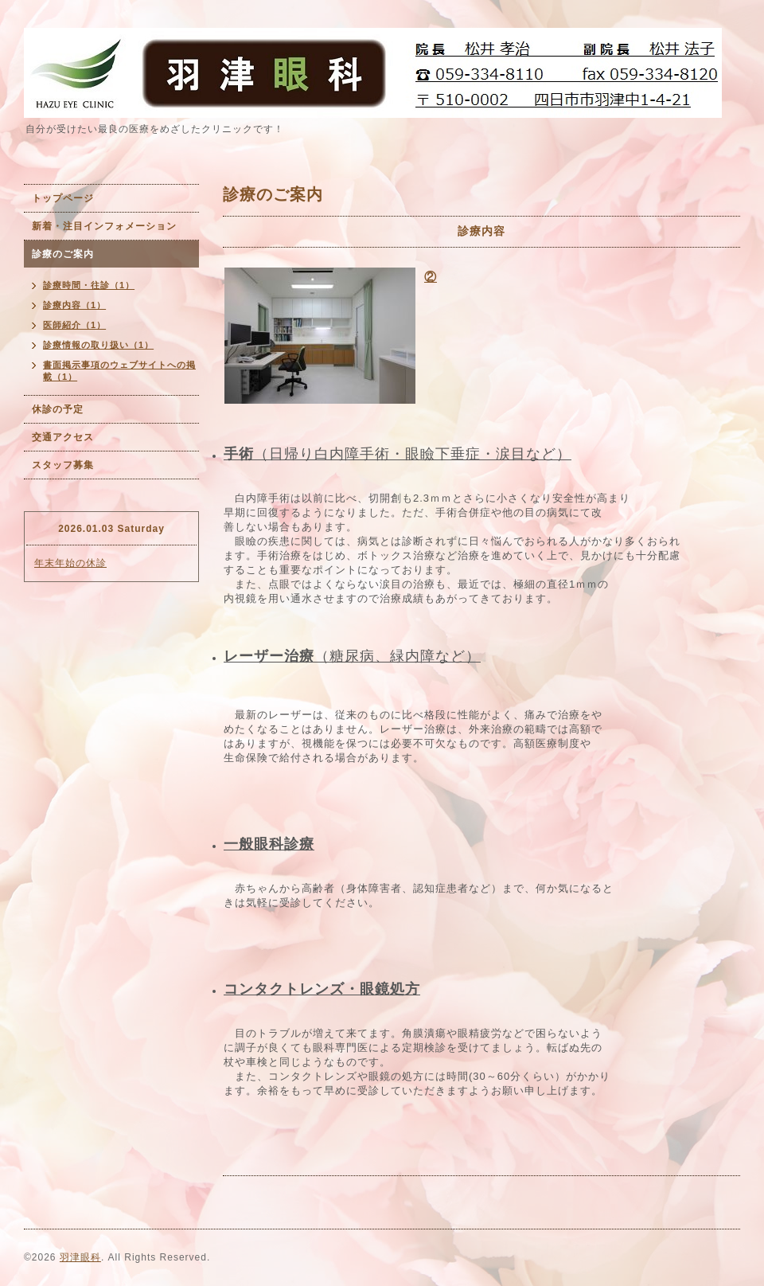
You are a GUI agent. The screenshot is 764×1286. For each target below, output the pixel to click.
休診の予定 (58, 409)
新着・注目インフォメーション (104, 226)
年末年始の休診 (70, 563)
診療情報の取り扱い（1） (98, 345)
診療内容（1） (74, 305)
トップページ (63, 198)
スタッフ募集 (63, 465)
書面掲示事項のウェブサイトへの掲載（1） (119, 370)
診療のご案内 (63, 254)
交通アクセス (63, 437)
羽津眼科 (80, 1257)
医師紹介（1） (74, 325)
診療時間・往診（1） (88, 285)
